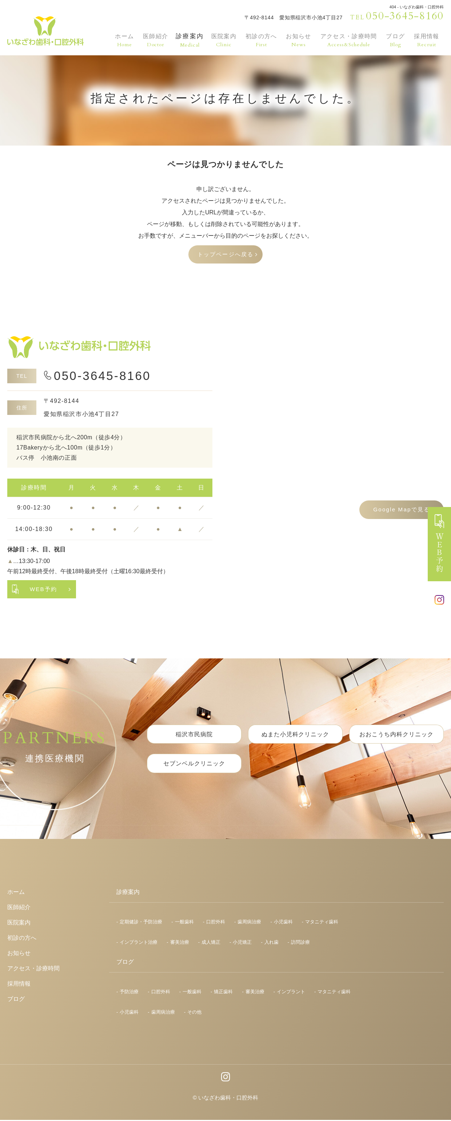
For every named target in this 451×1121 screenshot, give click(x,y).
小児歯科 (283, 923)
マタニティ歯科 (321, 923)
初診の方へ (258, 40)
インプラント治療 (138, 943)
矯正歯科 (223, 992)
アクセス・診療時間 (348, 40)
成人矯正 (210, 943)
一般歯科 (184, 923)
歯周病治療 (249, 923)
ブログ (396, 40)
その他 (194, 1013)
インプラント (291, 992)
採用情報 (426, 40)
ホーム (122, 40)
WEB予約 (43, 590)
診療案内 (187, 40)
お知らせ (296, 40)
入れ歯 (271, 943)
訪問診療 (300, 943)
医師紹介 (153, 40)
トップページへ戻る (225, 254)
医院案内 (221, 40)
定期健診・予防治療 (141, 923)
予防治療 (129, 992)
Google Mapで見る (400, 510)
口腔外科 (215, 923)
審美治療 (179, 943)
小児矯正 (242, 943)
